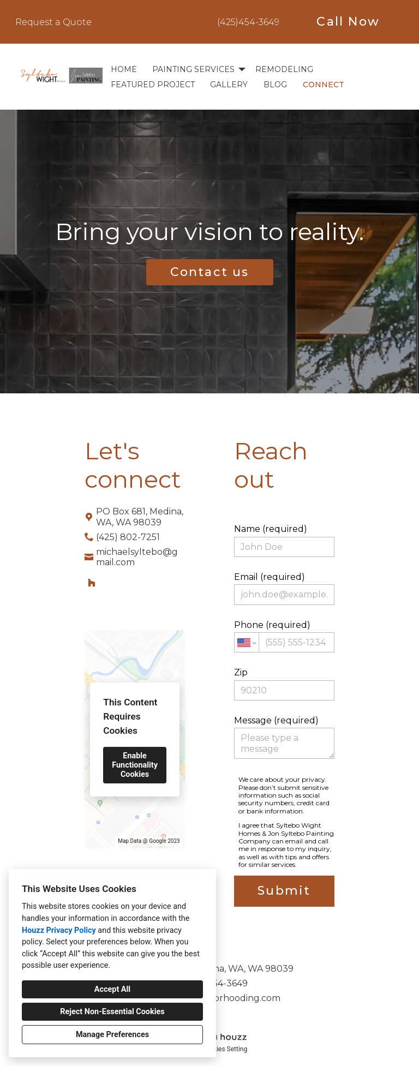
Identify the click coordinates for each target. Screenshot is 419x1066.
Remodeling (284, 69)
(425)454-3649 (248, 22)
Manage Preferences (112, 1034)
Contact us (209, 272)
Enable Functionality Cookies (135, 765)
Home (124, 69)
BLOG (275, 84)
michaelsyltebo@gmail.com (137, 557)
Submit (284, 890)
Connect (323, 84)
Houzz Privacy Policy (59, 930)
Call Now (348, 21)
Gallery (229, 84)
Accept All (112, 989)
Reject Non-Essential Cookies (112, 1011)
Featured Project (153, 84)
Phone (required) (284, 636)
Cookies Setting (225, 1049)
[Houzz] (92, 583)
